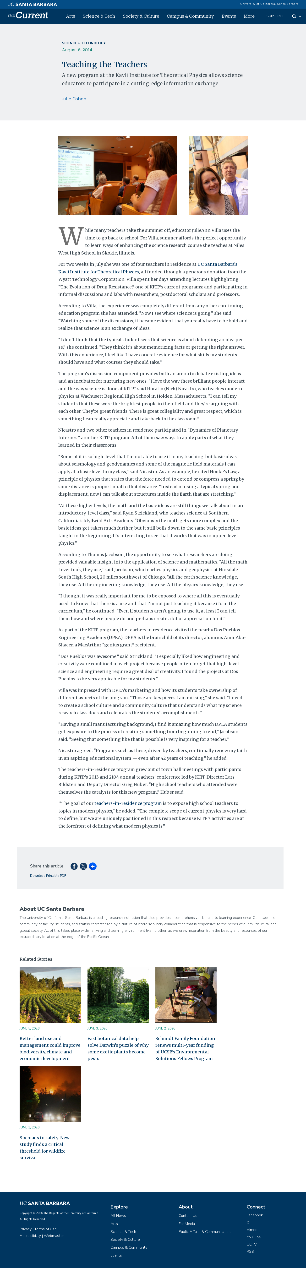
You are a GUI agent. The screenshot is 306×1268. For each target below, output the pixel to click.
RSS (250, 1251)
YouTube (254, 1237)
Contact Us (188, 1215)
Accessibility (30, 1235)
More (249, 16)
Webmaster (54, 1235)
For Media (187, 1223)
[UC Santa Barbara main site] (32, 3)
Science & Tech (99, 16)
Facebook (255, 1215)
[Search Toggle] (297, 16)
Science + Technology (83, 43)
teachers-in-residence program (128, 803)
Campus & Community (190, 16)
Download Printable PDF (48, 875)
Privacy (26, 1229)
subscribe (275, 16)
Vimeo (252, 1229)
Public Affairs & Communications (205, 1231)
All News (118, 1215)
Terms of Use (45, 1229)
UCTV (252, 1244)
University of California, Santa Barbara (269, 4)
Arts (70, 16)
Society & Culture (141, 16)
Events (229, 16)
